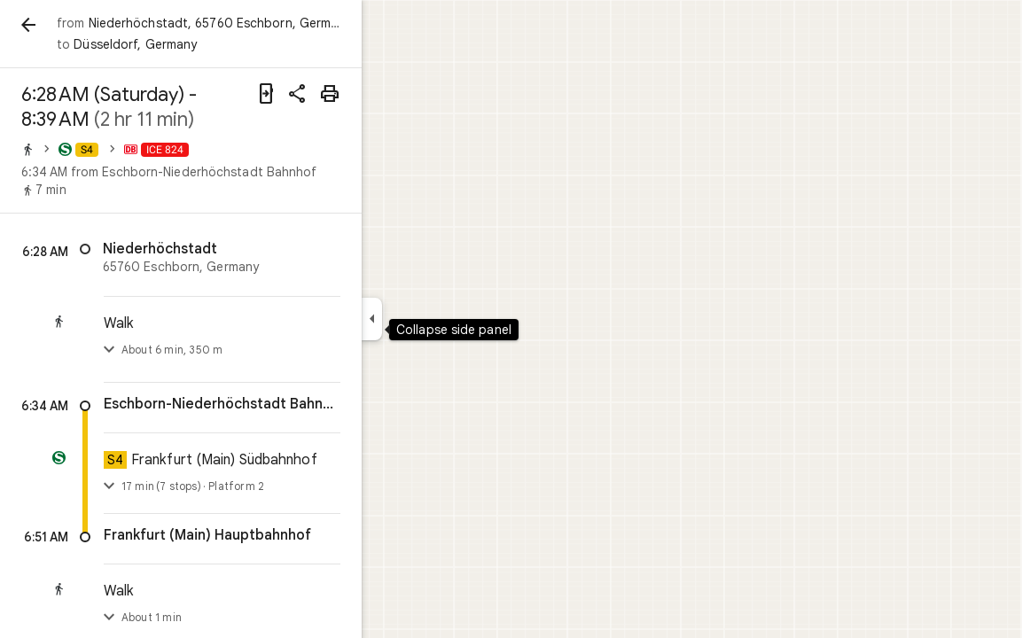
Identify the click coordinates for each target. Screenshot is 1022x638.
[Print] (393, 94)
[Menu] (32, 30)
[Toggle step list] (172, 350)
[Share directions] (361, 94)
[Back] (92, 24)
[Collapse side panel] (435, 319)
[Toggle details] (172, 486)
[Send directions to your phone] (329, 94)
